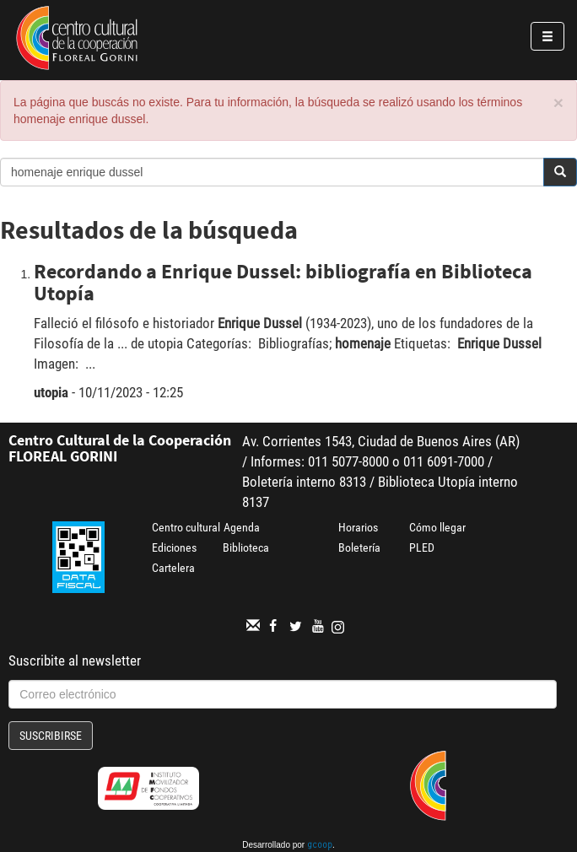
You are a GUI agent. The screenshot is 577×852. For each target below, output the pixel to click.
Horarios (358, 527)
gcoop (319, 846)
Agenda (242, 527)
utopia (51, 392)
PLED (421, 547)
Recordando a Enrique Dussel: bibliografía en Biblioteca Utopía (283, 282)
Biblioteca (246, 547)
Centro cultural (186, 527)
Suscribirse (50, 735)
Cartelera (173, 568)
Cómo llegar (437, 527)
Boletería (359, 547)
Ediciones (174, 547)
